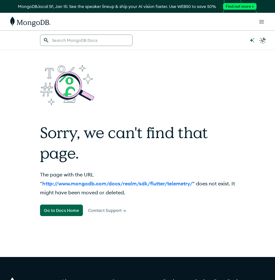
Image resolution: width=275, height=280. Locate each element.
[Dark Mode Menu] (262, 40)
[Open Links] (261, 22)
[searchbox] (86, 40)
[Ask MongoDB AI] (251, 40)
